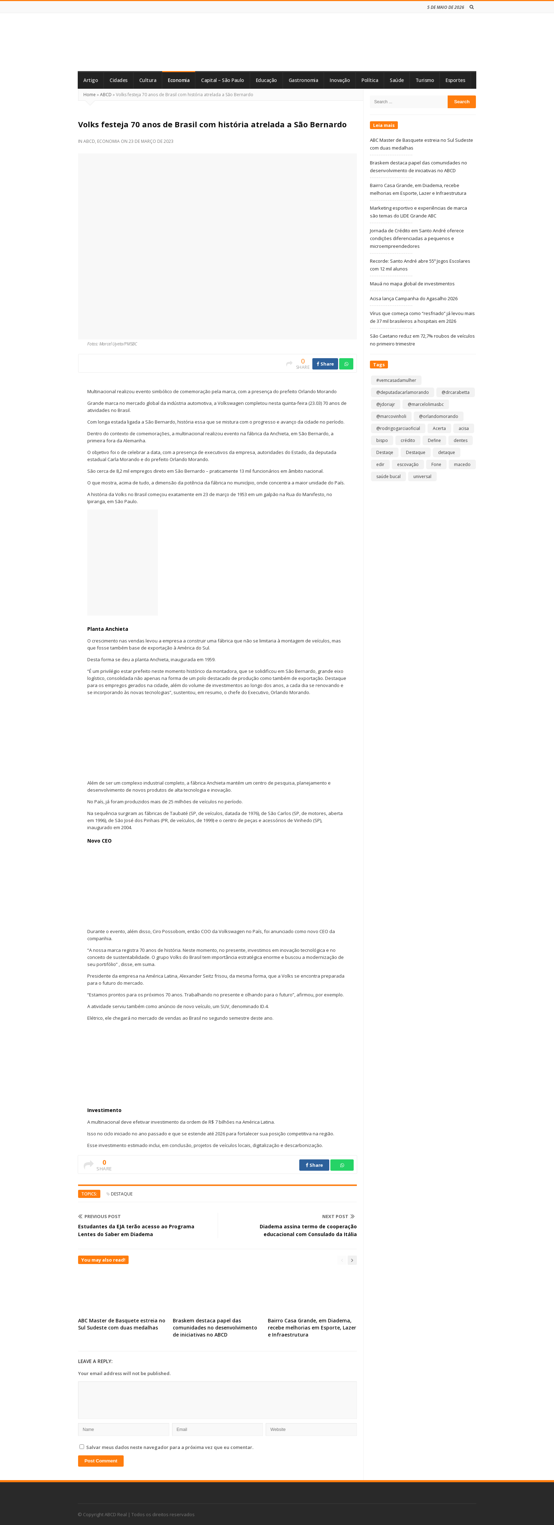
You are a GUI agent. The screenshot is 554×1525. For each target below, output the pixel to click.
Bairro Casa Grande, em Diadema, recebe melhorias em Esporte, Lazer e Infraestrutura (312, 1327)
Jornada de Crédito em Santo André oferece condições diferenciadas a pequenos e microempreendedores (417, 238)
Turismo (425, 80)
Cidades (119, 80)
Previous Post (99, 1216)
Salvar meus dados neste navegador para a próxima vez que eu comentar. (169, 1447)
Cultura (148, 80)
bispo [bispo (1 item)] (382, 440)
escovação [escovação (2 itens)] (408, 464)
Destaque (121, 1194)
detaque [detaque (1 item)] (446, 452)
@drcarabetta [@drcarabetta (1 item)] (456, 392)
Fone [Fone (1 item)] (436, 464)
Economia (178, 80)
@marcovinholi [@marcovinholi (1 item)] (391, 416)
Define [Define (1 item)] (434, 440)
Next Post (338, 1216)
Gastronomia (303, 80)
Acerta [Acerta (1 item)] (439, 428)
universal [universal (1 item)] (422, 476)
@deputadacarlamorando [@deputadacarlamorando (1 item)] (402, 392)
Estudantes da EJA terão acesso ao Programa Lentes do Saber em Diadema (136, 1230)
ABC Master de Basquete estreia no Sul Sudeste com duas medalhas (121, 1324)
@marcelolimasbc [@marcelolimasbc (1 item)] (426, 404)
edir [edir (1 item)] (380, 464)
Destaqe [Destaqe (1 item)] (384, 452)
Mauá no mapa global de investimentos (412, 283)
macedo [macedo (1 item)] (462, 464)
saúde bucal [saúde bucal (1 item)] (388, 476)
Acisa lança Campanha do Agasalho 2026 (414, 298)
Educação (266, 80)
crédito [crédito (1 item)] (408, 440)
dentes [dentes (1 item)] (460, 440)
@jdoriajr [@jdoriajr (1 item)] (385, 404)
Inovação (340, 80)
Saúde (397, 80)
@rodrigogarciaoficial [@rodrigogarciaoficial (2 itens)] (398, 428)
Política (369, 80)
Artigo (90, 80)
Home (89, 95)
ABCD (106, 95)
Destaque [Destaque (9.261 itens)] (415, 452)
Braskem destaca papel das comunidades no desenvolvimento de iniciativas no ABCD (215, 1327)
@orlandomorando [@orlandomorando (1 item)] (438, 416)
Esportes (455, 80)
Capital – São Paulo (222, 80)
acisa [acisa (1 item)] (464, 428)
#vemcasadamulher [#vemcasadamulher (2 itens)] (396, 380)
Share (325, 364)
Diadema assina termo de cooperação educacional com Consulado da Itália (308, 1230)
